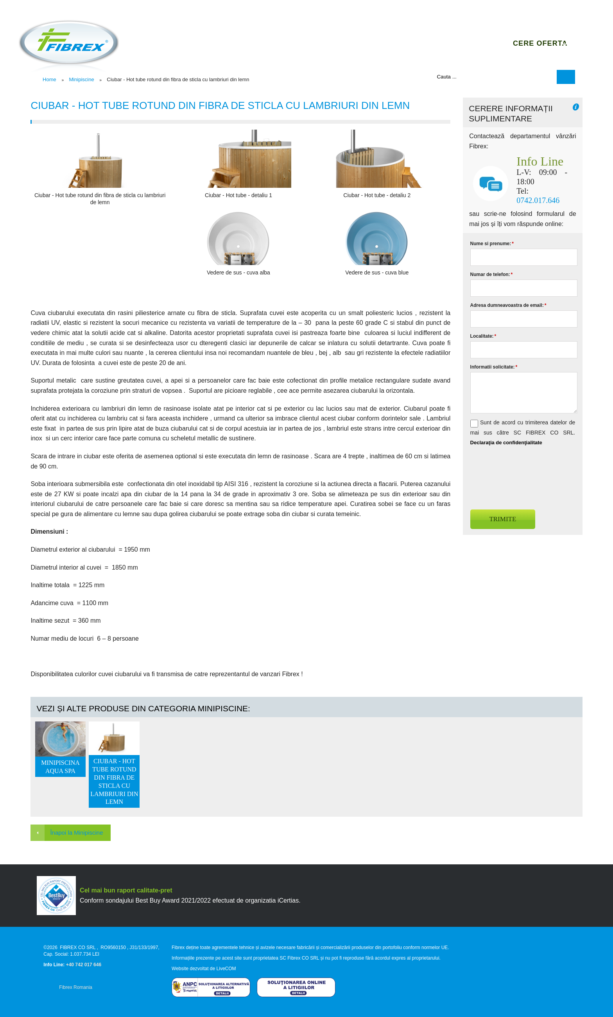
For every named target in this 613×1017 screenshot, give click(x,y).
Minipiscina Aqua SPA (60, 766)
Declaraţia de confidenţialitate (506, 442)
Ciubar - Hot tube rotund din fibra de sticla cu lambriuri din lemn (114, 781)
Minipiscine (81, 79)
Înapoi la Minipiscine (76, 832)
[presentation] (529, 475)
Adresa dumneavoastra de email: (508, 305)
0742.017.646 (537, 200)
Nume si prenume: (492, 243)
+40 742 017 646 (83, 964)
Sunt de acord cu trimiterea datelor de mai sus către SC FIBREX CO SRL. (522, 432)
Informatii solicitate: (494, 367)
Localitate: (483, 336)
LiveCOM (226, 968)
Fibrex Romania (75, 987)
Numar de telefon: (491, 274)
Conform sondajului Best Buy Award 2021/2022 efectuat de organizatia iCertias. (190, 900)
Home (49, 79)
